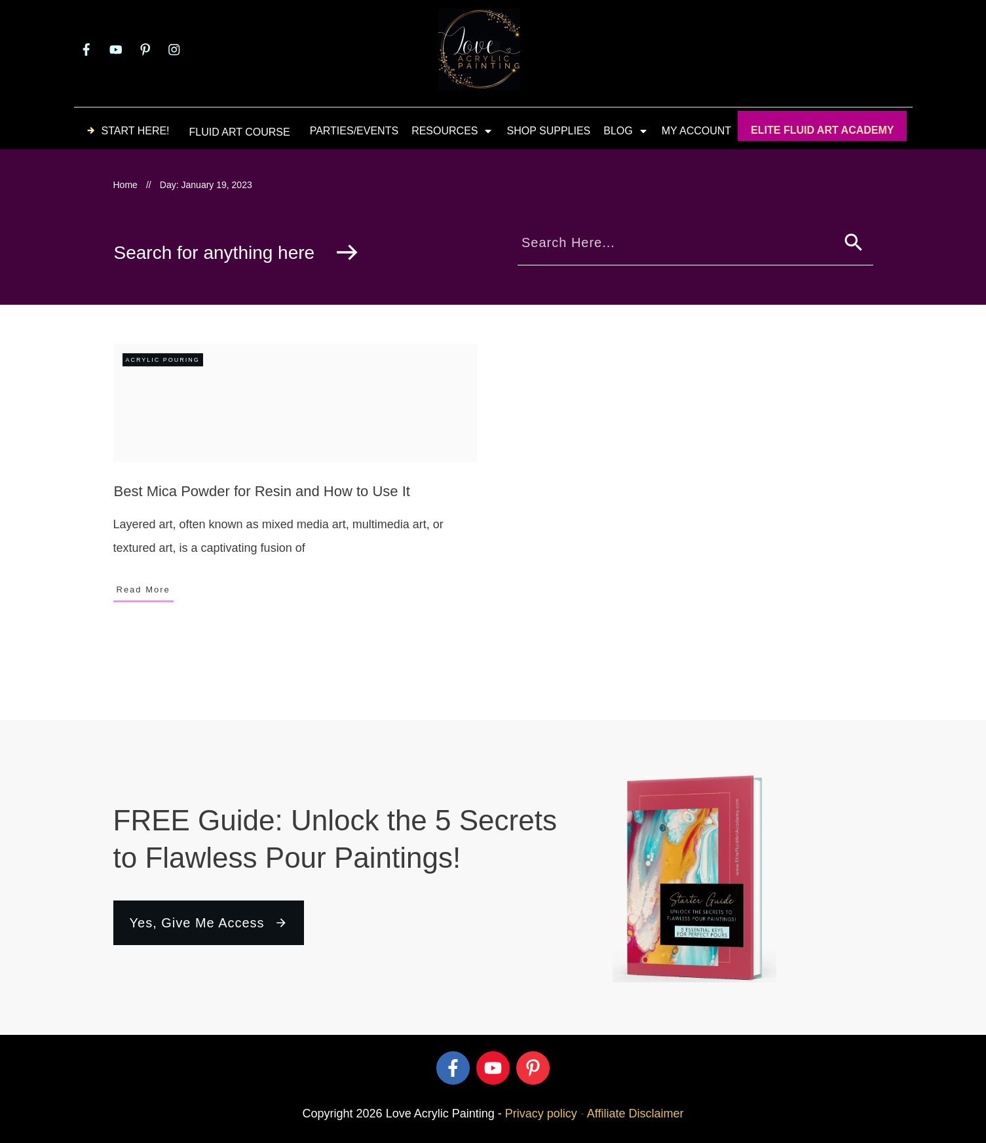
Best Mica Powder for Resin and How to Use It (262, 491)
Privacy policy (541, 1113)
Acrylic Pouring (163, 360)
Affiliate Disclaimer (635, 1113)
